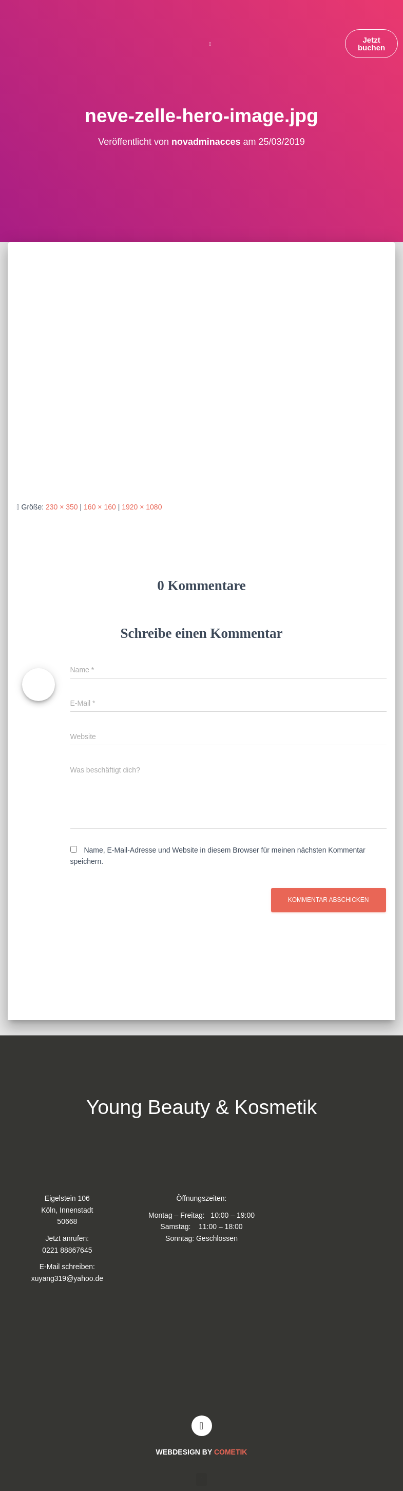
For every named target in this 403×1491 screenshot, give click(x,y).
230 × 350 (62, 507)
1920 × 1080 (142, 507)
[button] (210, 43)
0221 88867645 (67, 1250)
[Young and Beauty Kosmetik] (201, 1354)
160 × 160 (100, 507)
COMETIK (230, 1452)
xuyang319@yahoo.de (67, 1278)
